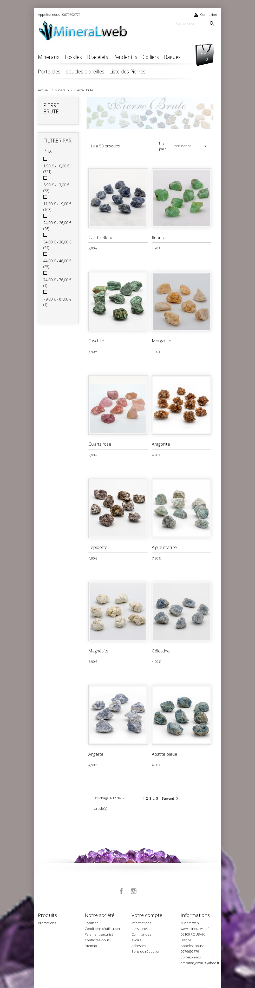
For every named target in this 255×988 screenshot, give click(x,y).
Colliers (150, 56)
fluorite (158, 237)
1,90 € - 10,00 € (56, 168)
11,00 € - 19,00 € (57, 206)
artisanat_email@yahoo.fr (200, 962)
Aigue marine (164, 547)
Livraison (92, 923)
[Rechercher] (195, 23)
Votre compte (147, 915)
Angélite (95, 754)
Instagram (133, 891)
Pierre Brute (51, 108)
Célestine (161, 651)
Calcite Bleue (100, 237)
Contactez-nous (97, 940)
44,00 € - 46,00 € (57, 263)
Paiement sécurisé (99, 934)
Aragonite (161, 444)
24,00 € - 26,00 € (57, 225)
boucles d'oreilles (85, 71)
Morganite (161, 341)
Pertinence (191, 146)
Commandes (141, 934)
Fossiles (73, 56)
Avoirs (136, 940)
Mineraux (49, 56)
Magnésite (98, 651)
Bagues (172, 56)
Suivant (171, 798)
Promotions (47, 923)
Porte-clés (49, 71)
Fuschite (96, 341)
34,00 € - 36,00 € (57, 245)
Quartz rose (99, 444)
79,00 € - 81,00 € (57, 302)
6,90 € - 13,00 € (56, 187)
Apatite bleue (164, 754)
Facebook (121, 891)
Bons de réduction (146, 951)
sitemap (91, 945)
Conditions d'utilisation (102, 928)
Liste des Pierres (127, 71)
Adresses (139, 945)
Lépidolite (97, 547)
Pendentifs (125, 56)
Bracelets (97, 56)
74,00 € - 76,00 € (57, 282)
